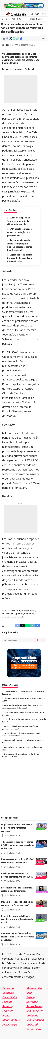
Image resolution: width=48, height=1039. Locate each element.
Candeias (8, 992)
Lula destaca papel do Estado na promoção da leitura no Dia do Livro (18, 221)
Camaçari (8, 988)
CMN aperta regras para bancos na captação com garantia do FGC (19, 232)
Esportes (40, 829)
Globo (13, 614)
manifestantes (19, 617)
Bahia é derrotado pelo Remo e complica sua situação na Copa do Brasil (17, 919)
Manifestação (29, 614)
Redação (9, 44)
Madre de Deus (11, 1020)
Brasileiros (25, 611)
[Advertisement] (20, 89)
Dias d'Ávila (9, 997)
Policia (39, 861)
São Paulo (13, 352)
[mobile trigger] (4, 13)
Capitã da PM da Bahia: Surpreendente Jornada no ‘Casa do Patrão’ (19, 258)
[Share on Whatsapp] (14, 38)
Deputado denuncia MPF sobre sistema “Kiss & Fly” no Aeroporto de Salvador (17, 936)
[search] (31, 14)
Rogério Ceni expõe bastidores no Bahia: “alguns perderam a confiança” (17, 827)
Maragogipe (9, 1024)
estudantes (6, 614)
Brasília (32, 611)
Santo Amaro (34, 1006)
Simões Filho (34, 1029)
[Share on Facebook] (7, 38)
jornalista (19, 614)
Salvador (40, 863)
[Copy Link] (17, 38)
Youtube (11, 416)
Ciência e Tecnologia (41, 877)
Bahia (13, 611)
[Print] (21, 38)
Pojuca (30, 997)
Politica (40, 846)
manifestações (7, 617)
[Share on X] (10, 38)
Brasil (18, 611)
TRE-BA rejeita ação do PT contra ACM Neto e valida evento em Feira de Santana (17, 845)
